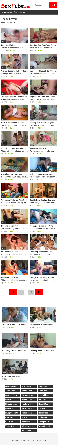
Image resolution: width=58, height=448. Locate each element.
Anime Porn (27, 391)
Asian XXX (42, 391)
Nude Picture (43, 413)
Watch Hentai (44, 426)
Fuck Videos (43, 395)
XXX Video (26, 431)
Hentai (8, 400)
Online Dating (11, 386)
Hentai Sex (9, 408)
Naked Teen (27, 413)
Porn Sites (26, 386)
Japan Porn (27, 408)
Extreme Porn (27, 395)
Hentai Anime (11, 404)
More (22, 12)
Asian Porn (10, 391)
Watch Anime (27, 426)
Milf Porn (42, 408)
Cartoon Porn (11, 395)
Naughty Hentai (11, 413)
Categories (7, 12)
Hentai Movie (43, 404)
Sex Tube (9, 422)
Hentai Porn (27, 400)
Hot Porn (42, 400)
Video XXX (9, 426)
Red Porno (42, 417)
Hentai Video (27, 404)
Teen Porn (26, 422)
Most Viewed (6, 23)
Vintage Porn (43, 422)
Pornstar (25, 417)
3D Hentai (42, 386)
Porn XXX (9, 417)
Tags (16, 12)
